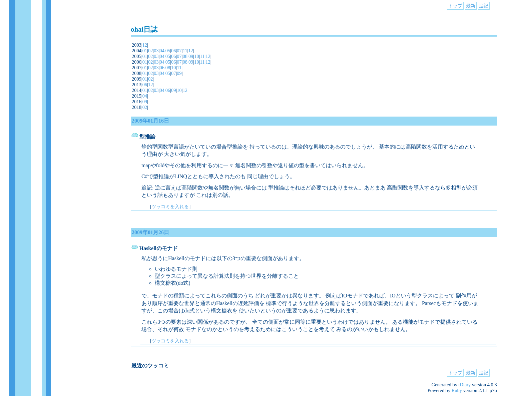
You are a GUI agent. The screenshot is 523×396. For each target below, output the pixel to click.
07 (179, 50)
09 (190, 56)
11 (185, 50)
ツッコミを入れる (170, 206)
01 (144, 50)
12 (144, 45)
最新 (470, 5)
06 (173, 50)
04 (162, 50)
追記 (483, 5)
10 (196, 56)
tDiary (465, 384)
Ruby (457, 390)
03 (156, 50)
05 (167, 50)
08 (185, 56)
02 (150, 50)
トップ (455, 5)
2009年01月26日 (150, 232)
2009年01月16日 (150, 121)
